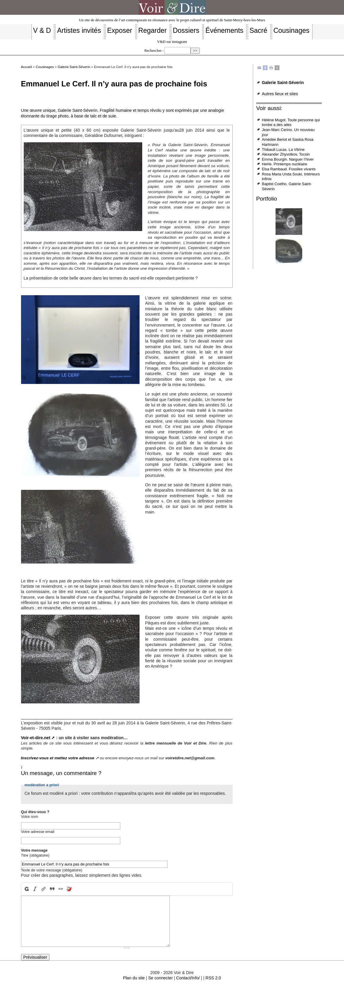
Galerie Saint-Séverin (74, 67)
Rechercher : (154, 51)
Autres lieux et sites (280, 93)
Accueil (26, 67)
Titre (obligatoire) (35, 855)
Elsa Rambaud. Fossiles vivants (289, 169)
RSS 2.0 (213, 978)
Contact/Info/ (188, 978)
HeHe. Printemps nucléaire (284, 164)
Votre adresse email (38, 831)
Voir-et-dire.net (35, 737)
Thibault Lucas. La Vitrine (283, 149)
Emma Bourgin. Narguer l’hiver (288, 159)
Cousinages (45, 67)
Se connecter (160, 978)
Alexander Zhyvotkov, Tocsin (286, 154)
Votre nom (29, 816)
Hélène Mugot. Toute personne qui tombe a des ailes (291, 122)
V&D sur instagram (172, 42)
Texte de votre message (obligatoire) (51, 870)
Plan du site (134, 978)
